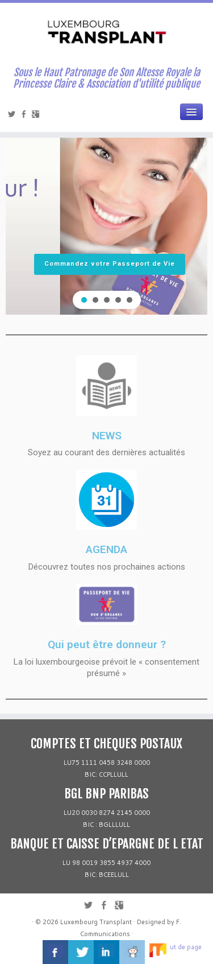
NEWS (107, 435)
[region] (106, 210)
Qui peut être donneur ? (107, 644)
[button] (84, 300)
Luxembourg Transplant (96, 921)
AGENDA (106, 549)
